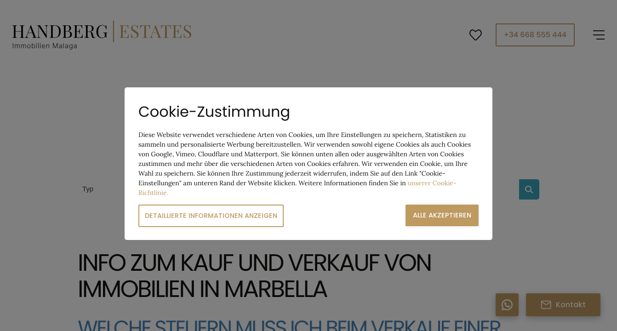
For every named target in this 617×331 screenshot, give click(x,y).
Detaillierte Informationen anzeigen (211, 215)
